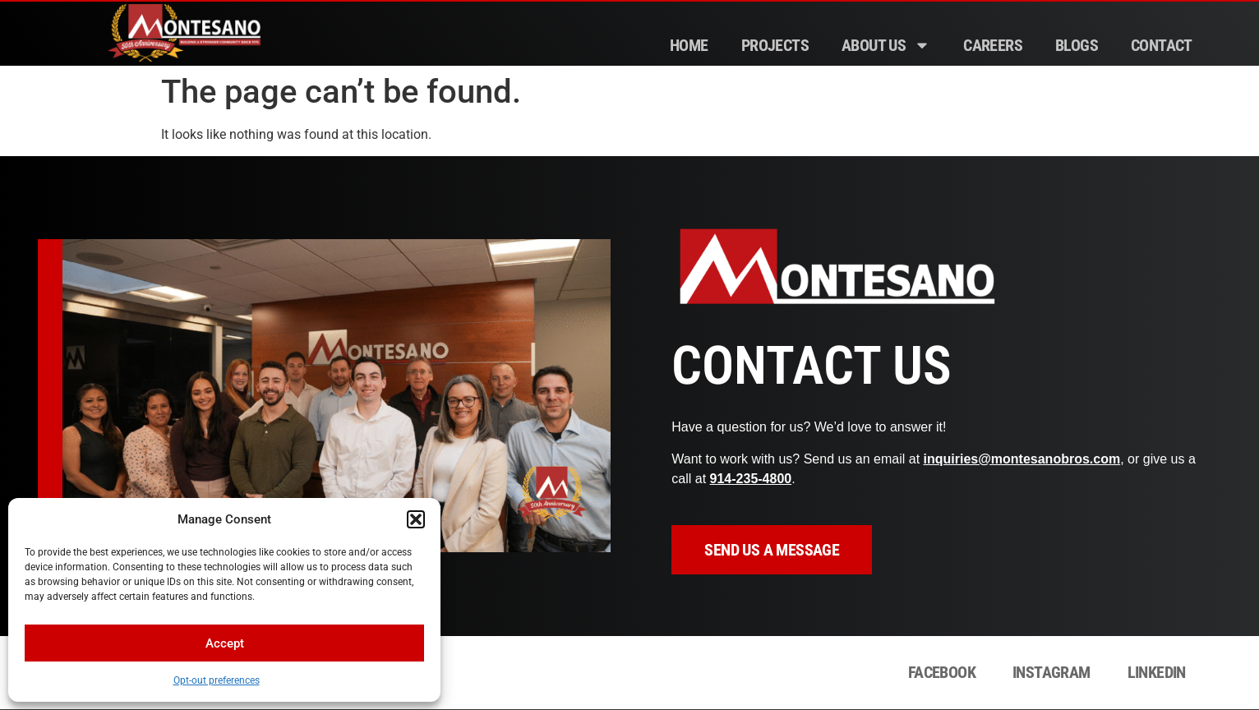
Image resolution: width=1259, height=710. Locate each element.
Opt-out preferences (216, 680)
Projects (775, 45)
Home (689, 45)
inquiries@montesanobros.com (1022, 459)
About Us (886, 45)
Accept (224, 643)
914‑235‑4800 (751, 479)
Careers (992, 45)
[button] (416, 519)
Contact (1161, 45)
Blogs (1076, 45)
